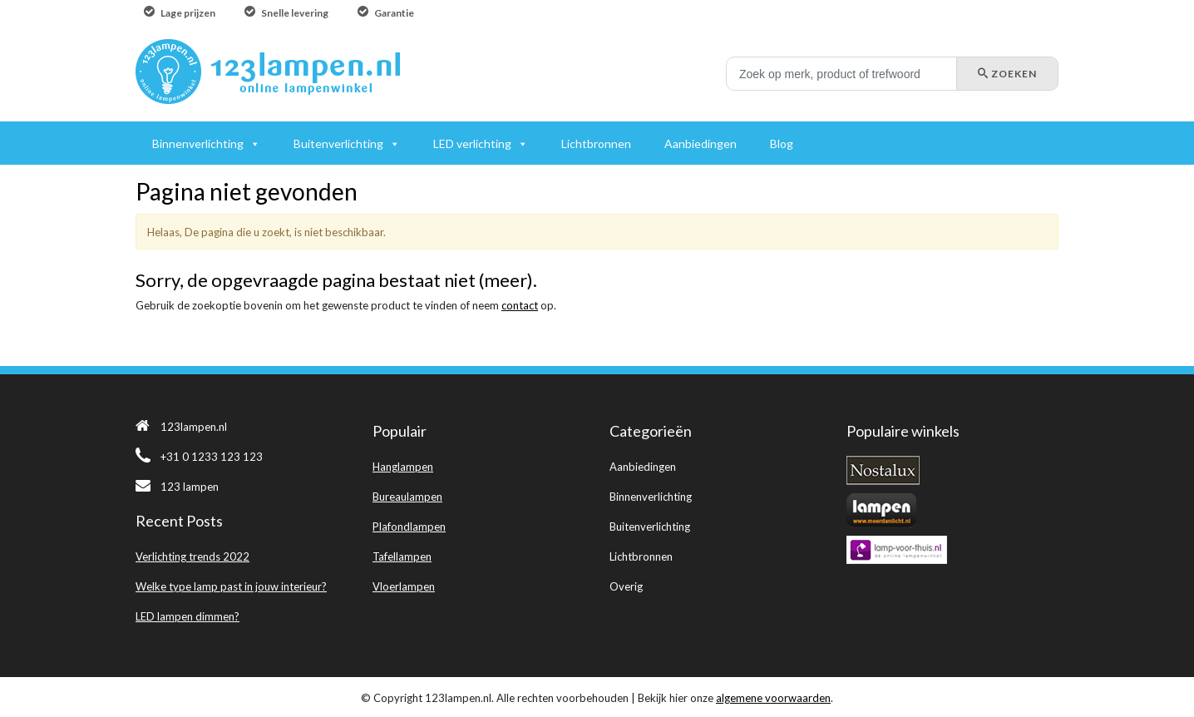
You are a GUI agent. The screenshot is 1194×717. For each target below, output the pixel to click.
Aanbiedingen (642, 466)
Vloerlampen (404, 586)
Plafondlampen (409, 526)
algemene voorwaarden (773, 698)
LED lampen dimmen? (187, 616)
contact (519, 305)
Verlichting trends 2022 (192, 556)
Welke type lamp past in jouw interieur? (231, 586)
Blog (781, 143)
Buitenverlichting (649, 526)
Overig (626, 586)
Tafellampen (402, 556)
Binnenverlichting (650, 496)
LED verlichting (472, 143)
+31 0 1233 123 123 (199, 456)
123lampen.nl (181, 426)
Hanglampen (403, 466)
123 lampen (177, 486)
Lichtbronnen (641, 556)
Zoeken (1007, 73)
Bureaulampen (407, 496)
